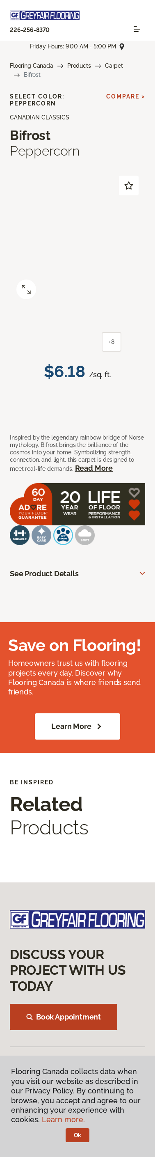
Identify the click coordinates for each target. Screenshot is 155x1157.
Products (79, 65)
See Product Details (44, 573)
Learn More (77, 726)
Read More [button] (94, 468)
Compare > (125, 96)
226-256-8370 (30, 30)
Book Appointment (63, 1017)
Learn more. (63, 1119)
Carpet (114, 65)
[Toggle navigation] (137, 29)
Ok (78, 1135)
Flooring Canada (31, 65)
